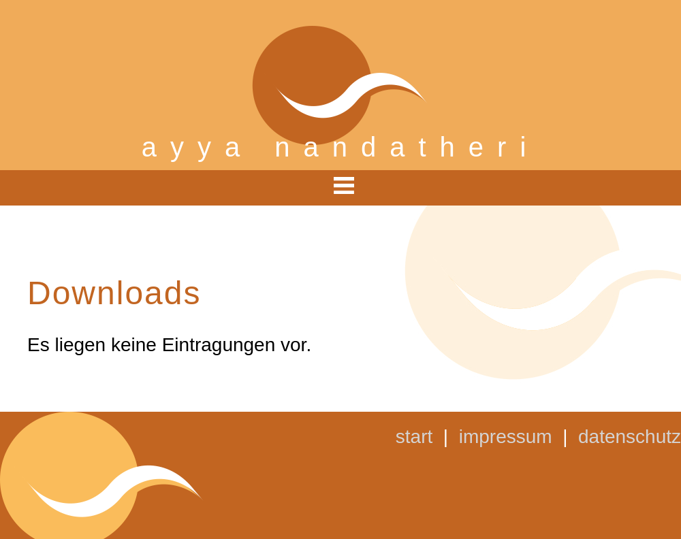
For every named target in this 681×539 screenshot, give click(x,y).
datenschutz (629, 436)
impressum (505, 436)
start (414, 436)
